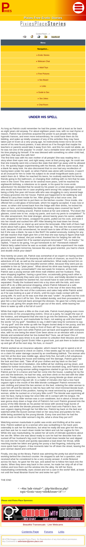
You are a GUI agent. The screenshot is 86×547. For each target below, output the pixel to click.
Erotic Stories (43, 55)
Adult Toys (43, 67)
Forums (48, 531)
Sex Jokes (43, 98)
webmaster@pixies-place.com (30, 541)
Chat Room (42, 105)
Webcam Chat (43, 61)
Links (43, 86)
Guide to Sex (43, 92)
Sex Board (43, 80)
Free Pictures (43, 74)
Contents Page (30, 531)
